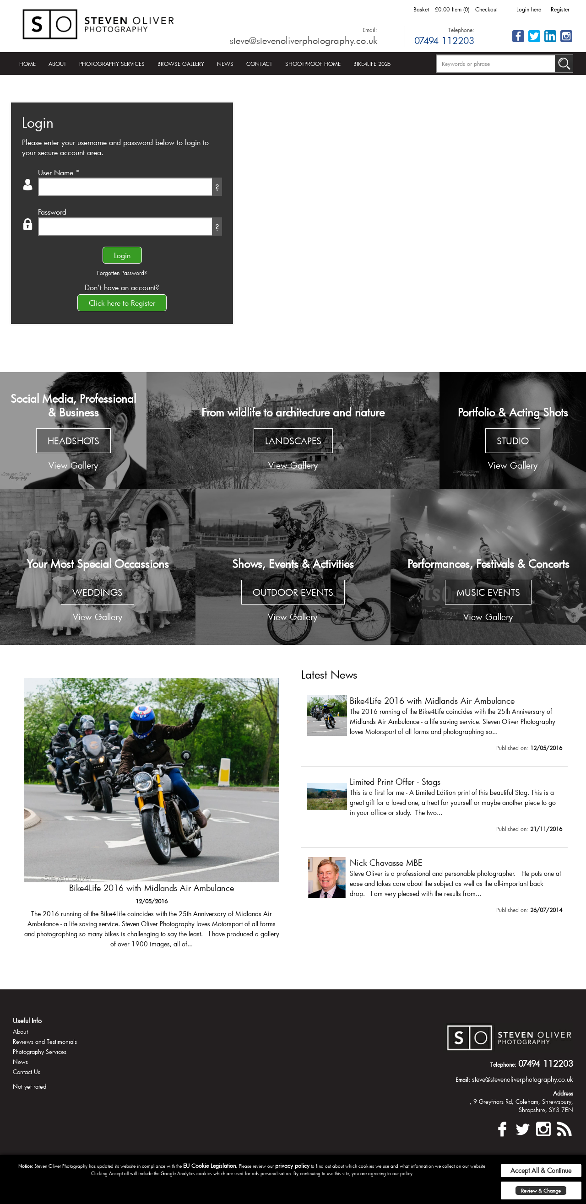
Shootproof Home (313, 63)
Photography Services (112, 63)
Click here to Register (122, 303)
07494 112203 (444, 40)
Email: (370, 29)
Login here (528, 9)
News (225, 63)
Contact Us (26, 1071)
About (57, 63)
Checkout (486, 9)
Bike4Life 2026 (372, 63)
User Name (59, 172)
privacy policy (292, 1165)
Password (52, 211)
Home (27, 63)
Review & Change (541, 1190)
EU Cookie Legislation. (210, 1165)
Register (560, 9)
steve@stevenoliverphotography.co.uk (303, 40)
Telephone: (461, 29)
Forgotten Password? (122, 272)
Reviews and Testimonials (45, 1041)
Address (563, 1093)
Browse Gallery (180, 63)
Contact (259, 63)
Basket (421, 9)
